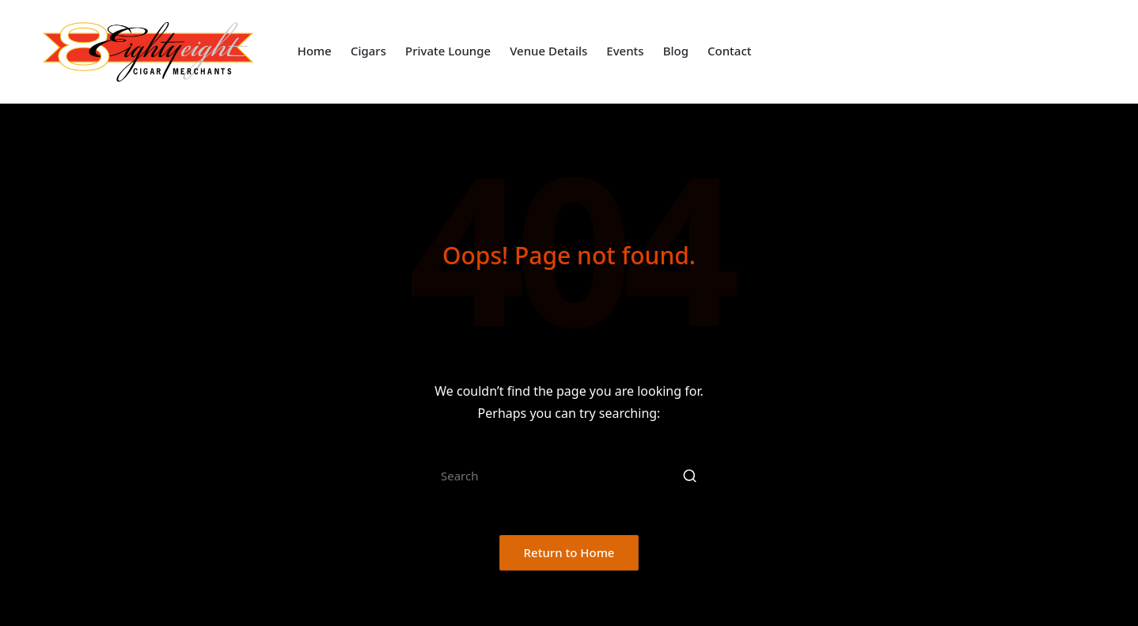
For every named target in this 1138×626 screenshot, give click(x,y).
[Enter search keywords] (569, 475)
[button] (690, 475)
